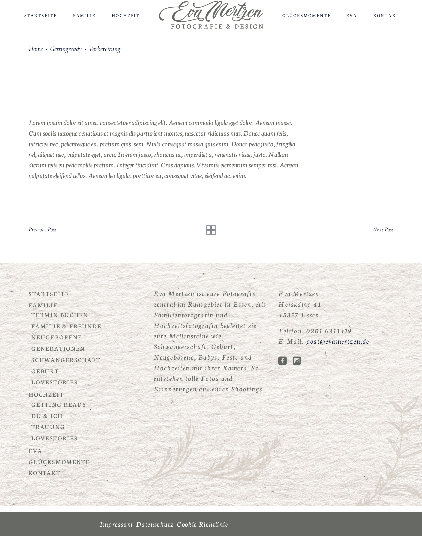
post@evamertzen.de (338, 340)
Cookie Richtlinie (202, 523)
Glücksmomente (59, 461)
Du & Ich (47, 415)
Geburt (45, 371)
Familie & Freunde (66, 326)
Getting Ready (59, 404)
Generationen (58, 348)
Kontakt (45, 472)
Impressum (116, 523)
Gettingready (66, 49)
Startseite (49, 293)
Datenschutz (154, 523)
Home (36, 49)
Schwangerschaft (66, 359)
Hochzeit (46, 394)
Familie (43, 305)
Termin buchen (59, 314)
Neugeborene (56, 337)
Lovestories (54, 382)
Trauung (48, 426)
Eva (35, 450)
